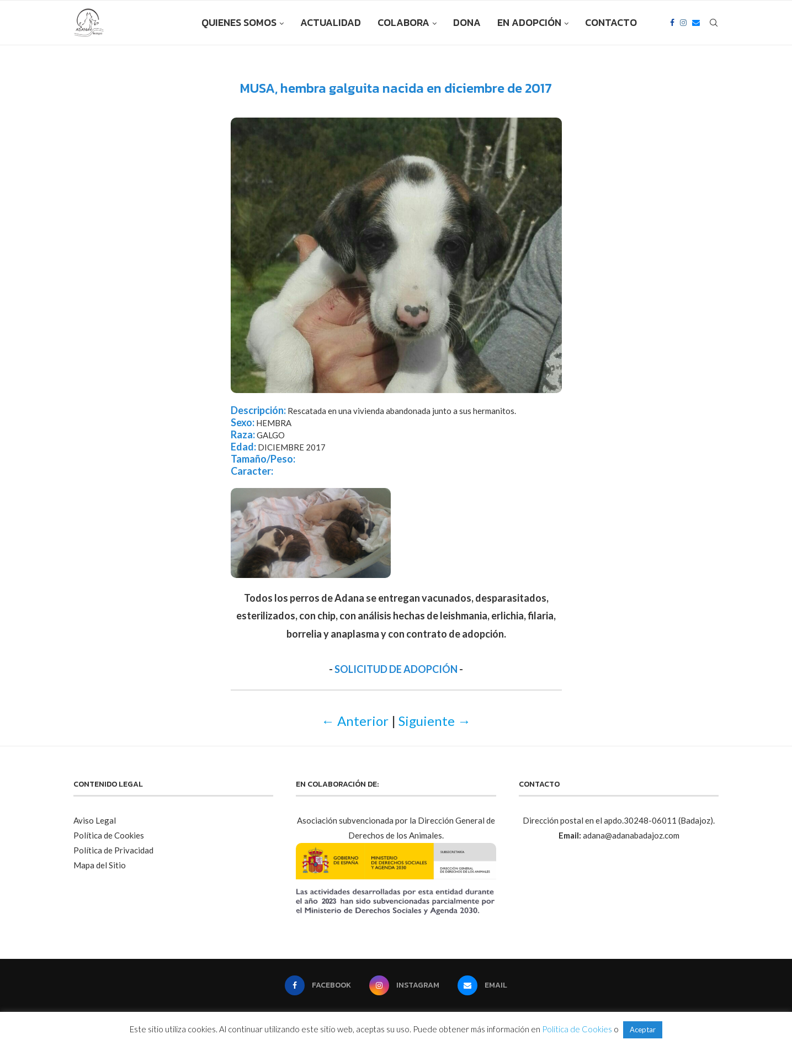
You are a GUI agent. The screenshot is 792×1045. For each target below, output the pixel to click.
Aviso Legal (94, 820)
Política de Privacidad (113, 850)
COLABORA (403, 22)
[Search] (713, 23)
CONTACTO (611, 22)
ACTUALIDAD (330, 22)
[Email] (696, 23)
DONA (467, 22)
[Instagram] (683, 23)
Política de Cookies (108, 835)
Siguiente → (434, 721)
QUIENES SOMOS (239, 22)
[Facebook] (672, 23)
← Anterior (355, 721)
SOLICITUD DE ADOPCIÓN (396, 669)
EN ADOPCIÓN (529, 22)
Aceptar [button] (643, 1029)
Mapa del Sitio (99, 865)
